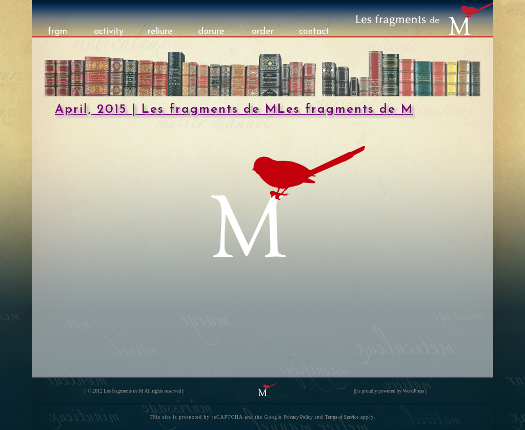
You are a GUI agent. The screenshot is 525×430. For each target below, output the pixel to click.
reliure (160, 31)
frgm (57, 31)
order (263, 31)
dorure (211, 31)
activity (109, 31)
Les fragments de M (124, 391)
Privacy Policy (298, 417)
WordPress (414, 391)
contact (314, 31)
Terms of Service (342, 417)
